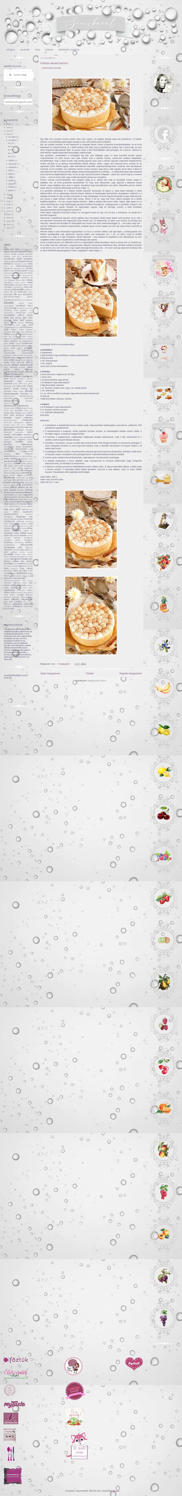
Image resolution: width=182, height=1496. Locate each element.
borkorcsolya (22, 273)
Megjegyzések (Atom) (96, 681)
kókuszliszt (29, 398)
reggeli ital (12, 502)
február (11, 187)
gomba (11, 343)
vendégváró (9, 590)
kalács (17, 369)
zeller (11, 602)
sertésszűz (29, 521)
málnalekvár (28, 435)
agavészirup (24, 249)
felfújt (6, 329)
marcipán (7, 442)
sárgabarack (28, 512)
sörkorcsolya (18, 528)
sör (12, 528)
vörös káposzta (28, 592)
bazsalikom (8, 268)
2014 (8, 221)
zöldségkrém (8, 606)
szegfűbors (28, 540)
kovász (6, 413)
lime (31, 427)
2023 (8, 134)
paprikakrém (29, 475)
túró (6, 575)
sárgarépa (20, 516)
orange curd (8, 470)
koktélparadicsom (26, 396)
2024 (8, 131)
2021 (8, 198)
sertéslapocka (9, 521)
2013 (8, 224)
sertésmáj (20, 521)
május (10, 177)
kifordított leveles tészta (13, 391)
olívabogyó (29, 468)
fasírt (25, 318)
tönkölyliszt (22, 573)
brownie (6, 275)
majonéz (7, 434)
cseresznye (8, 287)
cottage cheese (19, 282)
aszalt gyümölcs (25, 258)
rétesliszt (29, 501)
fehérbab (20, 323)
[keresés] (20, 74)
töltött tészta (28, 571)
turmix (30, 573)
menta (31, 449)
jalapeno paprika (20, 360)
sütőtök (30, 533)
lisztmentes (8, 432)
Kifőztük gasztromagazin (18, 392)
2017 (8, 211)
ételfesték (20, 315)
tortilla (22, 568)
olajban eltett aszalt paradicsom (20, 466)
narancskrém (29, 461)
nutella (23, 463)
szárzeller (7, 540)
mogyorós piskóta (21, 456)
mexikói (7, 454)
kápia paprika (27, 376)
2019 (8, 204)
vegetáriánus (15, 587)
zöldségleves (18, 606)
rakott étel (13, 497)
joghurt (15, 364)
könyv (24, 413)
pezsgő (6, 487)
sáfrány (12, 509)
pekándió (7, 482)
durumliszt (7, 300)
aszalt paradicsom (10, 261)
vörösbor (29, 595)
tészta (15, 564)
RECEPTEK (25, 49)
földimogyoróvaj (16, 334)
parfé (6, 480)
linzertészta (9, 429)
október (11, 160)
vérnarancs (21, 590)
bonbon (14, 273)
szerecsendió (26, 544)
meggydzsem (27, 446)
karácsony (8, 381)
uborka (18, 576)
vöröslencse (7, 597)
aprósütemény (9, 259)
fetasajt (22, 332)
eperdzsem (29, 308)
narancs (20, 461)
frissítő (30, 334)
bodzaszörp (7, 273)
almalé (14, 254)
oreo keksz (15, 470)
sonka (30, 523)
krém (12, 415)
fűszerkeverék (8, 339)
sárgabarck (29, 514)
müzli (31, 459)
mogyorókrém (9, 456)
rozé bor (23, 506)
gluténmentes (28, 341)
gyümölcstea (8, 355)
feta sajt (15, 332)
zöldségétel (28, 604)
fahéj (6, 317)
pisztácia (21, 487)
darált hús (22, 292)
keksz (19, 386)
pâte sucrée (29, 480)
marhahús (19, 442)
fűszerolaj (17, 339)
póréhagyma (17, 492)
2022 (8, 194)
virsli (12, 592)
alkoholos (23, 251)
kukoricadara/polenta (10, 420)
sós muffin (20, 526)
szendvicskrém (9, 545)
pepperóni (29, 482)
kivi (31, 394)
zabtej (6, 602)
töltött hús (17, 571)
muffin (6, 458)
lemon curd (15, 425)
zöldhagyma (7, 604)
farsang (18, 318)
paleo (31, 473)
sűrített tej (28, 530)
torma (30, 566)
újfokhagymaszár (27, 576)
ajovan (31, 249)
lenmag (30, 424)
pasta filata (12, 480)
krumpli (7, 417)
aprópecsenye (28, 256)
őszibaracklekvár (9, 473)
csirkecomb (28, 287)
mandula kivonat (18, 437)
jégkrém (29, 362)
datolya (30, 292)
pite (31, 487)
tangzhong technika (18, 552)
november (12, 140)
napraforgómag (10, 461)
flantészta (29, 332)
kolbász (18, 408)
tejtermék (20, 557)
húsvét (29, 357)
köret (30, 412)
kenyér (7, 388)
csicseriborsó (18, 287)
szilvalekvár (29, 547)
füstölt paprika (27, 336)
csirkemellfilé (17, 289)
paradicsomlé (21, 478)
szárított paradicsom (23, 538)
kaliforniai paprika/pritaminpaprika (18, 373)
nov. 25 (10, 143)
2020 (9, 201)
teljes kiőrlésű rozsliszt (18, 560)
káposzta (13, 379)
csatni (30, 285)
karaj (20, 381)
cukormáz (18, 285)
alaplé (6, 251)
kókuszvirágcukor (9, 408)
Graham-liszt (27, 343)
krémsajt (29, 415)
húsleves (14, 358)
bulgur (19, 275)
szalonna (23, 535)
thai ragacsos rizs (9, 566)
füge (10, 336)
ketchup (24, 388)
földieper (7, 334)
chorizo (18, 280)
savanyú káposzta (10, 519)
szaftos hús (8, 535)
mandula (8, 437)
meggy (18, 446)
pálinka (6, 475)
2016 (8, 214)
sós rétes (26, 526)
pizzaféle (13, 490)
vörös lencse (9, 595)
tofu (16, 566)
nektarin (16, 463)
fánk (12, 318)
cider (23, 280)
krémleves (20, 415)
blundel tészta (9, 271)
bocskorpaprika (21, 270)
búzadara (7, 277)
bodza (30, 271)
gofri (6, 343)
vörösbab (20, 595)
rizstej (6, 506)
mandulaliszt (28, 437)
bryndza (12, 275)
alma (30, 251)
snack (11, 524)
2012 (8, 227)
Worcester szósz (18, 597)
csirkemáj (7, 289)
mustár (14, 458)
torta (6, 568)
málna (19, 434)
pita (27, 487)
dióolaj (20, 294)
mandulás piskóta (10, 439)
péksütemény (18, 482)
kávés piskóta (28, 384)
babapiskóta (22, 261)
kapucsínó (29, 379)
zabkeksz (29, 597)
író (10, 360)
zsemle (11, 608)
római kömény (14, 506)
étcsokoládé (9, 315)
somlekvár (24, 524)
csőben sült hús (10, 292)
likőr (27, 427)
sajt (18, 509)
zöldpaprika (17, 604)
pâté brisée (21, 480)
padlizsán (18, 473)
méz (17, 453)
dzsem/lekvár (16, 300)
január (11, 190)
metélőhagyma (9, 451)
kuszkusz (7, 425)
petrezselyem (27, 485)
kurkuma (29, 422)
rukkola (30, 506)
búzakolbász (16, 278)
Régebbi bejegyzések (131, 673)
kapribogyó (21, 379)
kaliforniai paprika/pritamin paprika (18, 370)
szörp (31, 550)
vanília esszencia (18, 585)
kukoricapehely (18, 422)
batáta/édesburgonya (24, 266)
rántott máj (22, 499)
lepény (6, 427)
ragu (25, 495)
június (10, 174)
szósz (22, 550)
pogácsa (21, 490)
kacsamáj (13, 367)
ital (13, 360)
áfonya (6, 249)
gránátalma (7, 346)
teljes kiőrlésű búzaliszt (19, 559)
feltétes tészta (17, 329)
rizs (24, 504)
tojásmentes (23, 566)
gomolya (18, 343)
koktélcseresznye (9, 396)
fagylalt (30, 315)
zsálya (6, 609)
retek (19, 501)
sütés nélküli (20, 533)
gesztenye (14, 341)
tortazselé (14, 568)
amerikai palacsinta (25, 254)
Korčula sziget (9, 410)
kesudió (16, 388)
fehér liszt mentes (23, 320)
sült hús (30, 528)
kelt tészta (27, 386)
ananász (7, 256)
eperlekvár (8, 310)
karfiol (15, 384)
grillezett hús (15, 346)
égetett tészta (26, 303)
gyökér (19, 348)
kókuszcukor (8, 398)
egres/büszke (9, 306)
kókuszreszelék (11, 400)
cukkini (30, 282)
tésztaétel (21, 563)
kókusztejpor (8, 403)
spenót (24, 528)
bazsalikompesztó (19, 268)
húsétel (7, 357)
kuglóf (18, 418)
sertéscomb (28, 519)
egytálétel (20, 305)
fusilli (5, 336)
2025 (8, 127)
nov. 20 (11, 146)
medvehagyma (9, 447)
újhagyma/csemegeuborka (12, 580)
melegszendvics (21, 449)
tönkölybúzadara (10, 573)
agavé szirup (15, 249)
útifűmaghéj (7, 583)
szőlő (27, 550)
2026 (8, 124)
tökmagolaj (8, 571)
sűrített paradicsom (12, 530)
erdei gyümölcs (20, 310)
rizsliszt (29, 504)
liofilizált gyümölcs (25, 430)
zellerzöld (18, 602)
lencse (23, 425)
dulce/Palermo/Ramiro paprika (18, 297)
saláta (15, 512)
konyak (30, 408)
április (11, 180)
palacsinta (25, 473)
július (10, 170)
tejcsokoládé (8, 554)
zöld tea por (28, 602)
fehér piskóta (10, 322)
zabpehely (15, 599)
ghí (20, 341)
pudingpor (28, 492)
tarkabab (30, 552)
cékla (5, 280)
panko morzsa (16, 475)
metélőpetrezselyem (26, 451)
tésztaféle (29, 563)
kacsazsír (22, 367)
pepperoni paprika (10, 485)
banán (30, 263)
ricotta (20, 504)
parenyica (29, 478)
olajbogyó (7, 468)
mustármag (23, 459)
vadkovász (16, 583)
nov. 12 (10, 153)
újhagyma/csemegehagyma (14, 578)
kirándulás (24, 394)
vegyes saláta (28, 588)
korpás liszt (28, 410)
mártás (30, 442)
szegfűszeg (8, 542)
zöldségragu (28, 606)
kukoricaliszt (28, 420)
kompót (25, 408)
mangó (30, 439)
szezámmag (9, 547)
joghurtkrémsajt (26, 365)
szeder (17, 540)
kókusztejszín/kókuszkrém (16, 405)
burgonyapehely (28, 275)
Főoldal (90, 673)
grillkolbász (24, 346)
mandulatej (21, 439)
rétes (23, 501)
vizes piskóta (19, 592)
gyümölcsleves (27, 350)
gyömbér (28, 348)
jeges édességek (17, 362)
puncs (16, 495)
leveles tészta (14, 427)
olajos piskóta (17, 468)
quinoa (21, 495)
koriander (19, 410)
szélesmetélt (19, 542)
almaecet (7, 254)
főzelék (24, 334)
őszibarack (28, 470)
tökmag (30, 568)
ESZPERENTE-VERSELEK (68, 49)
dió (15, 294)
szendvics (29, 542)
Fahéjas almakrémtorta (54, 63)
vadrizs (24, 583)
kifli (31, 388)
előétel (30, 305)
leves (22, 427)
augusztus (12, 167)
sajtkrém (25, 509)
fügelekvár (17, 336)
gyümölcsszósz (27, 353)
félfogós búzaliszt (26, 327)
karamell (29, 381)
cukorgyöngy (9, 284)
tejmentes (18, 554)
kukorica (29, 417)
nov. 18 (10, 150)
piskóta (13, 487)
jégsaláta (7, 365)
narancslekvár (8, 464)
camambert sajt (27, 277)
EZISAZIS (49, 49)
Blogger (116, 1491)
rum (6, 509)
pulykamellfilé (9, 495)
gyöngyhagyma (8, 350)
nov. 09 (11, 156)
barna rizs (8, 266)
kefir (14, 386)
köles (12, 413)
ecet (23, 300)
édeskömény (29, 300)
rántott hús (13, 499)
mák (13, 435)
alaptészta (14, 251)
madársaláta (19, 432)
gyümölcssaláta (9, 353)
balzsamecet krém (21, 264)
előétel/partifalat (10, 308)
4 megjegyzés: (64, 664)
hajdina (15, 355)
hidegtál (20, 355)
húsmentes (22, 357)
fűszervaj (24, 339)
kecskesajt (7, 386)
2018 (8, 208)
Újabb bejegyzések (50, 673)
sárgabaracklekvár (11, 514)
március (11, 184)
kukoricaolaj (7, 422)
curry (25, 284)
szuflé (6, 552)
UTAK (37, 49)
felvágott (29, 329)
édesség (8, 302)
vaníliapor (30, 585)
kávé (20, 383)
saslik (31, 517)
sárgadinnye (8, 517)
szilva (20, 547)
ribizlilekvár (13, 504)
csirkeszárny (29, 290)
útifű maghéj (28, 580)
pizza (6, 490)
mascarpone (27, 444)
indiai (6, 360)
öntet (22, 470)
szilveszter (8, 550)
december (12, 137)
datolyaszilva (8, 294)
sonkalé (6, 526)
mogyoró (29, 454)
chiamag (11, 280)
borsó (30, 273)
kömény (18, 413)
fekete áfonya (21, 325)
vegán (6, 587)
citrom (29, 280)
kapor (6, 378)
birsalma (29, 268)
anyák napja (16, 256)
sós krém (12, 526)
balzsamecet (8, 263)
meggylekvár (9, 449)
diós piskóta (28, 294)
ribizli (6, 504)
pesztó (18, 485)
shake (6, 524)
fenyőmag (7, 332)
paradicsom (9, 477)
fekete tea (16, 327)
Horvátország (28, 355)
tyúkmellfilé (12, 576)
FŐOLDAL (11, 49)
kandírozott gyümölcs (12, 376)
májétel (30, 432)
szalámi (16, 535)
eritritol (30, 313)
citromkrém (8, 282)
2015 (8, 217)
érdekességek (21, 313)
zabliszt (6, 599)
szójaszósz (16, 550)
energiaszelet (20, 308)
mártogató (8, 444)
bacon (30, 261)
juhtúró (6, 367)
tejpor (24, 554)
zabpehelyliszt (27, 599)
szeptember (13, 164)
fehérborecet (9, 325)
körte (6, 415)
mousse (30, 456)
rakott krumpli (23, 497)
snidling (17, 523)
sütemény (8, 533)
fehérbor (29, 322)
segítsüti (20, 519)
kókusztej (29, 401)
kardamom (8, 383)
